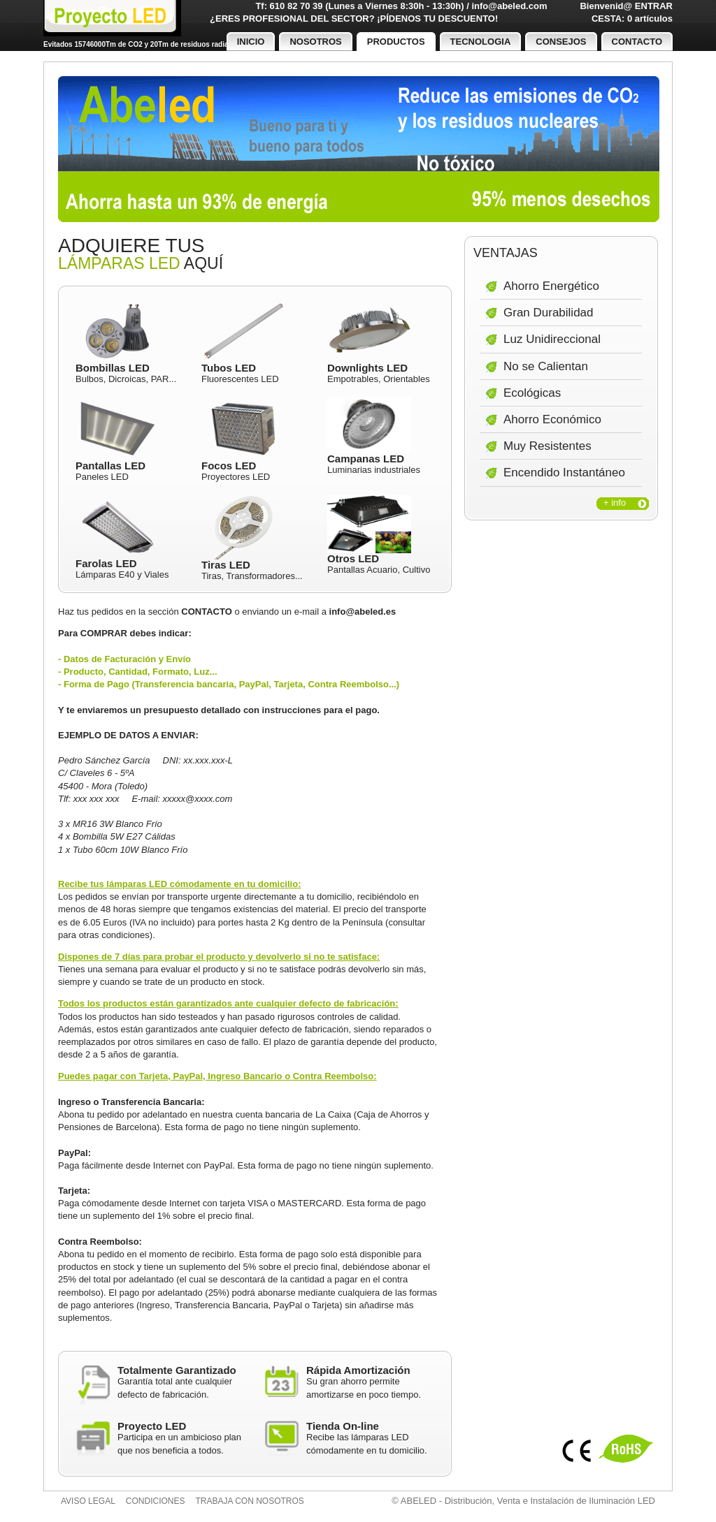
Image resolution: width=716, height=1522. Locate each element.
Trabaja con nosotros (250, 1501)
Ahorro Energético (551, 286)
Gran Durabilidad (548, 312)
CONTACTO (206, 611)
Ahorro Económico (552, 419)
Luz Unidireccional (552, 339)
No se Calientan (545, 366)
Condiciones (155, 1501)
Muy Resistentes (547, 446)
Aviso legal (88, 1501)
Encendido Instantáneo (564, 472)
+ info (614, 502)
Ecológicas (532, 393)
